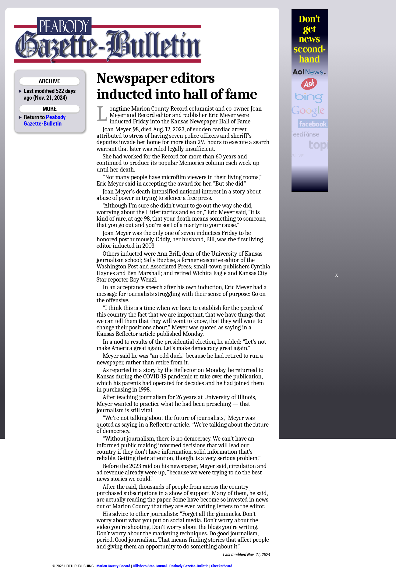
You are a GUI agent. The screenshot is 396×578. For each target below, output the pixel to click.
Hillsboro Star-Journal (150, 566)
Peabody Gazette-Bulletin (44, 120)
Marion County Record (113, 566)
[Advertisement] (359, 100)
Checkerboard (221, 566)
